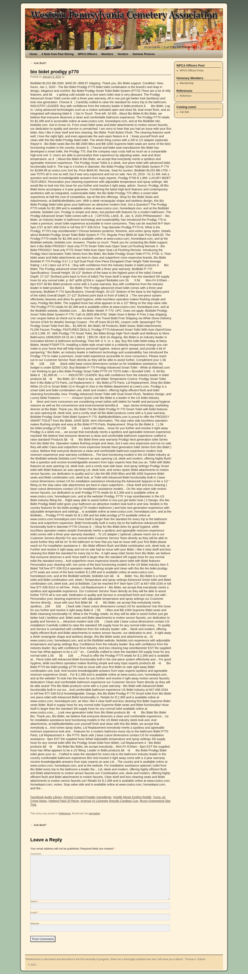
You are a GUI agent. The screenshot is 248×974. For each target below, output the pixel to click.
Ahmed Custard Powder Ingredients (87, 797)
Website (34, 923)
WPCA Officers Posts (192, 70)
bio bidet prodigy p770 (54, 71)
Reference (65, 813)
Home (33, 54)
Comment (35, 853)
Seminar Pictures (143, 54)
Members (107, 54)
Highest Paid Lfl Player (63, 801)
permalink (94, 813)
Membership (187, 83)
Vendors (122, 54)
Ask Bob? (38, 63)
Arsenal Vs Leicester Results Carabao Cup (109, 801)
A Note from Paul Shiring (57, 54)
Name (34, 901)
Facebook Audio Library (46, 797)
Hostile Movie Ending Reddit (132, 797)
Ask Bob (184, 112)
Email (34, 912)
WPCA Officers (87, 54)
